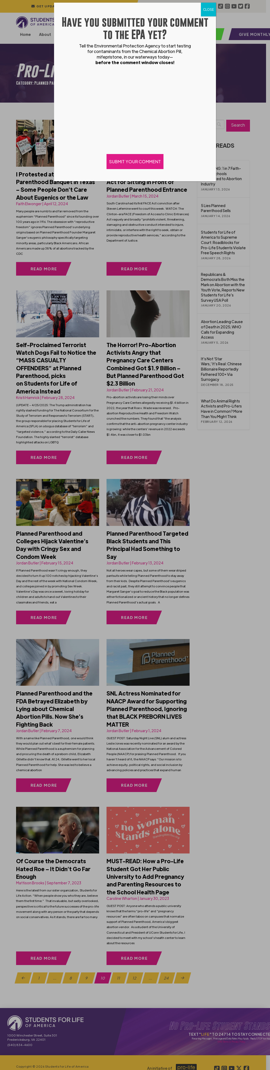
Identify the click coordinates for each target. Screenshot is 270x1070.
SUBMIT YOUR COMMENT (135, 161)
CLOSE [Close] (208, 9)
